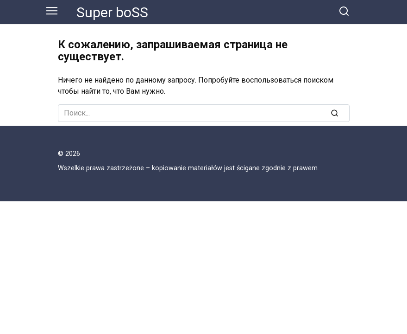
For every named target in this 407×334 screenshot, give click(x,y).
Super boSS (112, 12)
